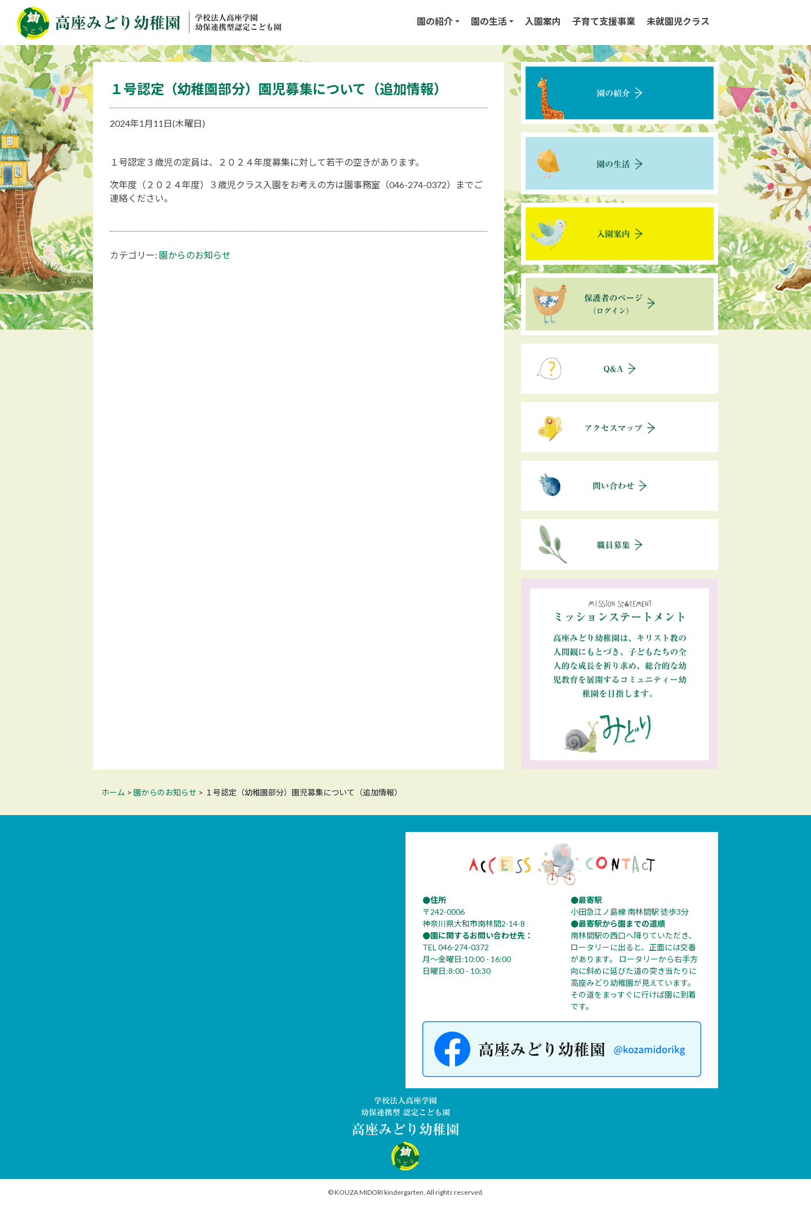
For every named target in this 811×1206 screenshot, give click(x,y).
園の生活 (489, 21)
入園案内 (543, 21)
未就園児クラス (678, 21)
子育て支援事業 (603, 21)
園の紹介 (435, 21)
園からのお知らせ (195, 255)
